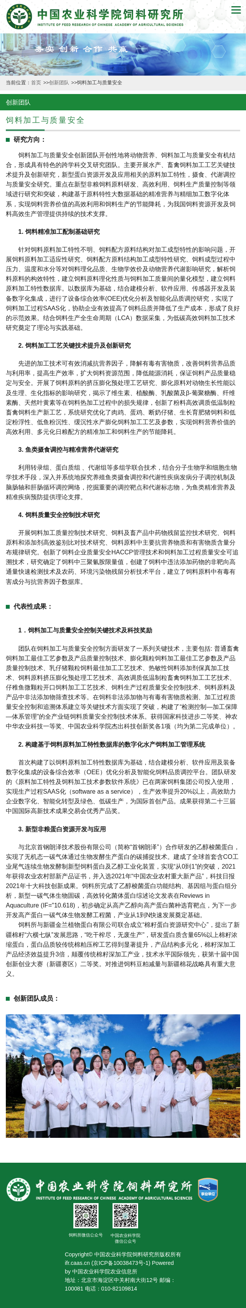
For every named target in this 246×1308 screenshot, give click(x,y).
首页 (36, 82)
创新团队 (59, 82)
